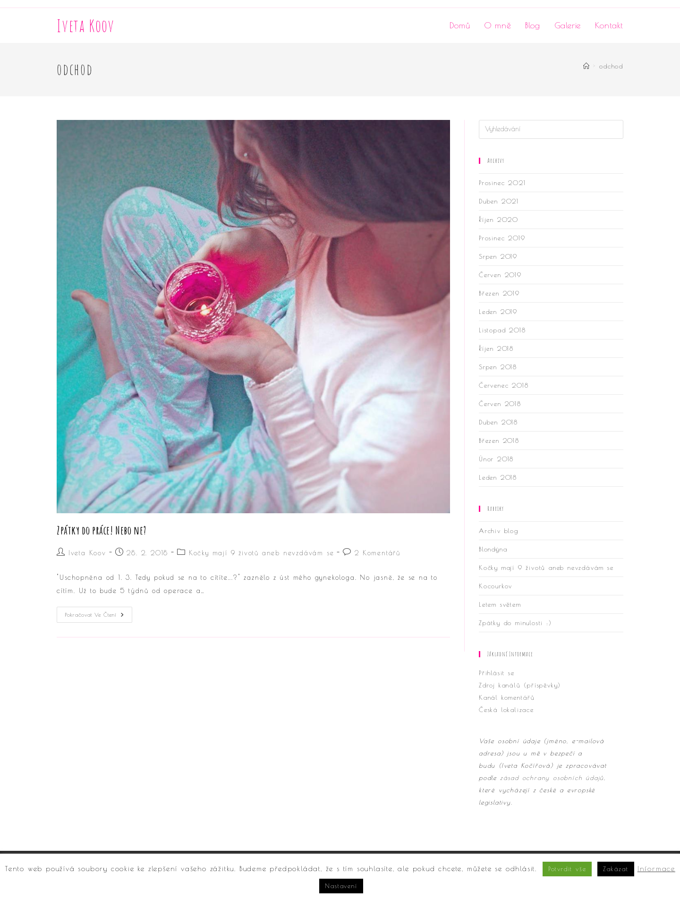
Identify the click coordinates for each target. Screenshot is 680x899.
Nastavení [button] (341, 886)
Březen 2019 (499, 293)
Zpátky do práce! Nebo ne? (101, 530)
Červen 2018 (500, 403)
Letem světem (500, 604)
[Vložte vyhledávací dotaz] (551, 129)
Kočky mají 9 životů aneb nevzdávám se (261, 553)
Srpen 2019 (498, 256)
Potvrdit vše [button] (567, 869)
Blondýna (493, 549)
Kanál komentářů (507, 697)
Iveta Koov (86, 25)
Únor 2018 (496, 459)
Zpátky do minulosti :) (515, 623)
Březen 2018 (499, 440)
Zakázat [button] (616, 869)
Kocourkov (495, 586)
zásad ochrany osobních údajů (552, 777)
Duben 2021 (499, 201)
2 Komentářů (377, 553)
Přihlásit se (497, 673)
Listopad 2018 (502, 330)
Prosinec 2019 (502, 238)
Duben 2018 (498, 422)
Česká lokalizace (506, 709)
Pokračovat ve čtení (98, 617)
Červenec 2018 (503, 385)
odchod (611, 66)
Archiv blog (498, 530)
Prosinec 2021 (502, 183)
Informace (656, 869)
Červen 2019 (500, 275)
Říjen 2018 (496, 348)
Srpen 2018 (498, 367)
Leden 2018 (498, 477)
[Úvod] (586, 66)
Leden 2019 (498, 311)
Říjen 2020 (498, 219)
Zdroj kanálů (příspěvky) (520, 685)
